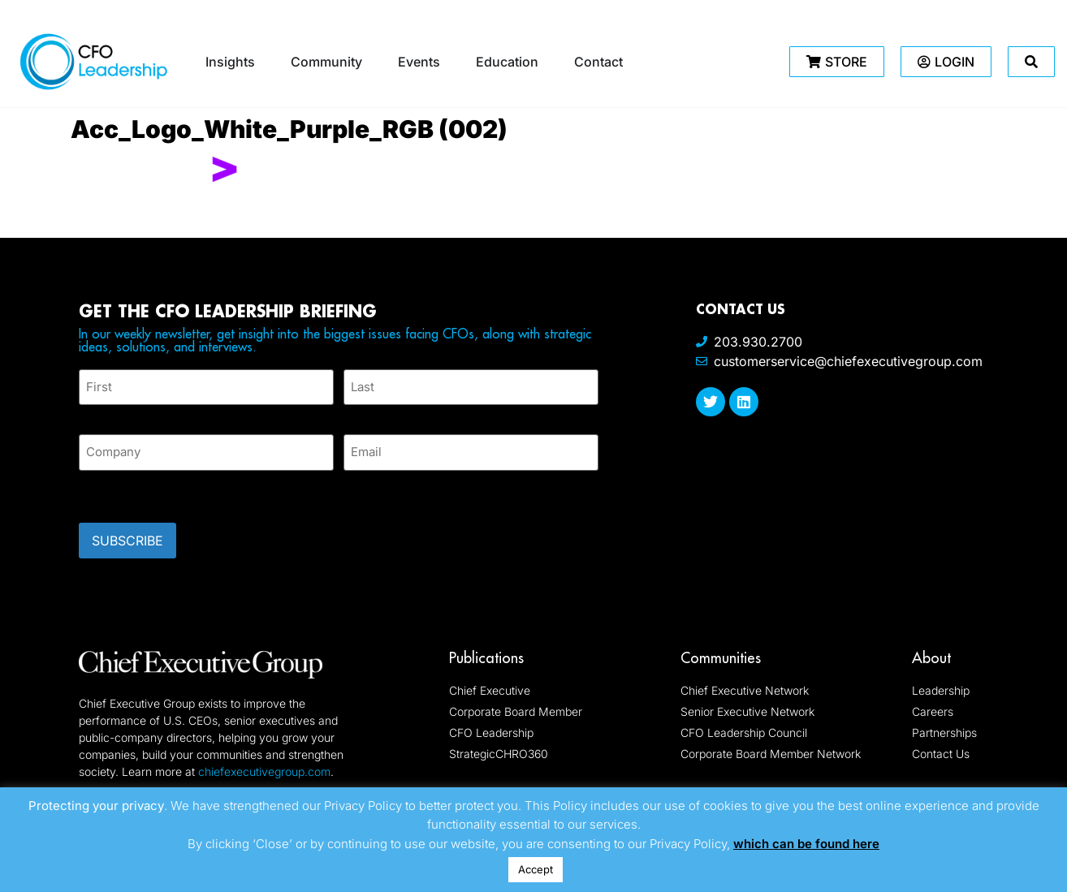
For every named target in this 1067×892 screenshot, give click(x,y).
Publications (486, 647)
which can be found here (806, 843)
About (931, 647)
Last (355, 411)
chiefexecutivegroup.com (264, 761)
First (92, 411)
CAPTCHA (111, 484)
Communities (720, 647)
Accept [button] (535, 869)
